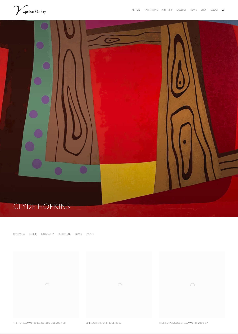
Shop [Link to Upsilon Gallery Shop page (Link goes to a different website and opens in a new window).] (204, 10)
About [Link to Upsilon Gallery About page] (214, 10)
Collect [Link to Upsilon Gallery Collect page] (181, 10)
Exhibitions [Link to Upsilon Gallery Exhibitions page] (151, 10)
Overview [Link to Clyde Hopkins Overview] (19, 234)
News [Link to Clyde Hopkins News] (78, 234)
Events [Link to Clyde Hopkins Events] (90, 234)
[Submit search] (223, 9)
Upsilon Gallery (29, 10)
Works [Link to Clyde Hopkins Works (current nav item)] (33, 234)
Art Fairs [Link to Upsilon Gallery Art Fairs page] (167, 10)
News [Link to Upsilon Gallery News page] (193, 10)
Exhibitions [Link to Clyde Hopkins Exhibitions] (64, 234)
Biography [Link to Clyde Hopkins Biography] (47, 234)
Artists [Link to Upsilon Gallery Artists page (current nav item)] (136, 10)
